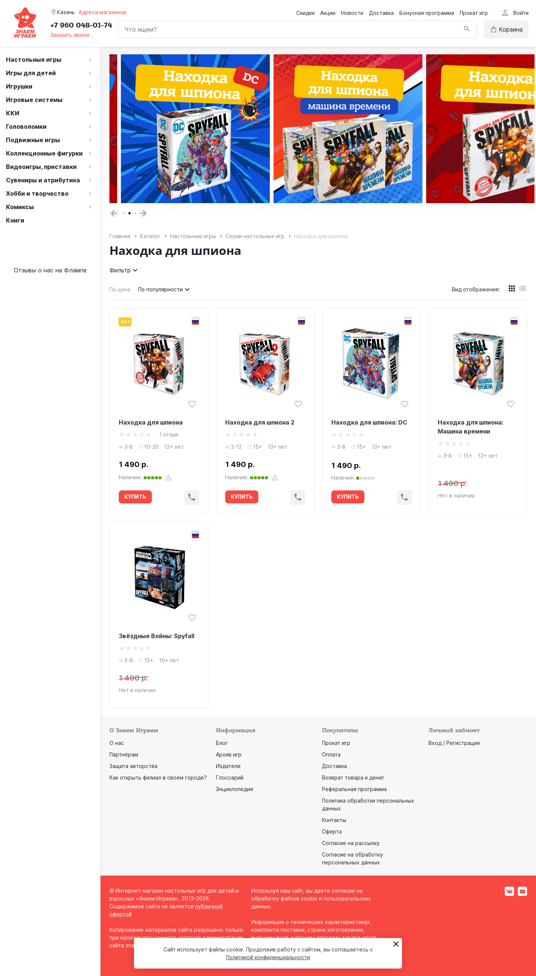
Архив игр (229, 754)
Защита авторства (133, 766)
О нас (116, 743)
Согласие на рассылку (351, 843)
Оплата (331, 754)
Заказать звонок (69, 35)
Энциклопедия (234, 789)
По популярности (165, 289)
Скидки (305, 13)
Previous (113, 213)
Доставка (381, 13)
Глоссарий (229, 777)
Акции (327, 13)
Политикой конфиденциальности (268, 957)
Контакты (334, 820)
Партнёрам (123, 754)
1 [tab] (123, 213)
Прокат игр (474, 13)
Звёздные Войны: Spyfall (156, 636)
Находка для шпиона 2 (259, 422)
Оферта (332, 831)
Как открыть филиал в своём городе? (158, 777)
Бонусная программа (426, 13)
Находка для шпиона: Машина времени (470, 427)
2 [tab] (129, 213)
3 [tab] (135, 213)
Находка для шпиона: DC (369, 422)
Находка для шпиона (151, 422)
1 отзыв (168, 434)
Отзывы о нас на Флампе (50, 270)
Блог (222, 743)
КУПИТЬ (135, 496)
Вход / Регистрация (454, 743)
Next (143, 213)
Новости (352, 13)
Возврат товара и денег (353, 777)
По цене (120, 289)
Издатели (228, 766)
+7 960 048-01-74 (81, 25)
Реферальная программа (354, 789)
